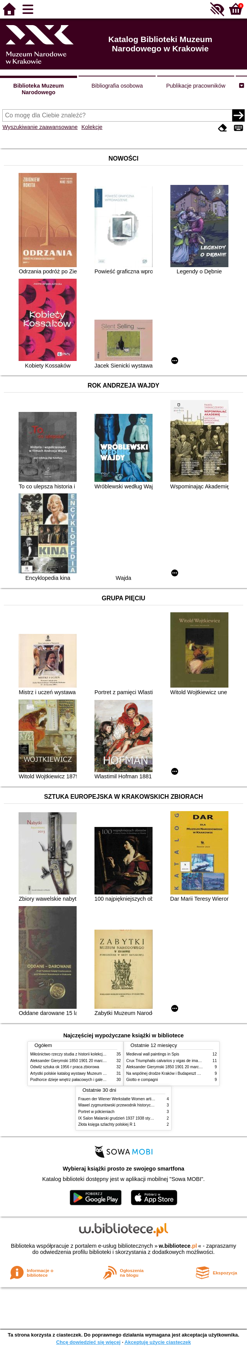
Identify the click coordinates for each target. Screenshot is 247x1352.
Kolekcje (91, 127)
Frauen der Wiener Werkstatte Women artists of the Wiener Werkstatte (139, 1099)
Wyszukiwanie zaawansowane (39, 127)
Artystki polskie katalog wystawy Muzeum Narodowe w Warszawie (87, 1073)
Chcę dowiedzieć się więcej (88, 1342)
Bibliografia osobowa (117, 86)
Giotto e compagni (142, 1080)
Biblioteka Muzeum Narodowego (38, 89)
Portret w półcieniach (96, 1112)
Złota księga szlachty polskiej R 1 (107, 1124)
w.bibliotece (178, 1246)
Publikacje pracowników (195, 86)
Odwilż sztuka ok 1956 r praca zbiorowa (64, 1067)
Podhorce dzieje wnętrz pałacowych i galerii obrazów (76, 1080)
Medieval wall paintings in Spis (152, 1054)
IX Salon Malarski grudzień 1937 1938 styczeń (118, 1118)
